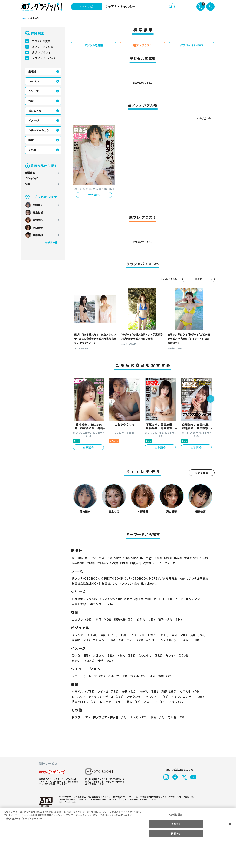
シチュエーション (38, 130)
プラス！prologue (110, 599)
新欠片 (114, 563)
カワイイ (176, 655)
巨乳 (109, 635)
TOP (23, 18)
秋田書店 (77, 558)
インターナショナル (163, 640)
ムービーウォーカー (165, 563)
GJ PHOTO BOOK (134, 578)
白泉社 (124, 563)
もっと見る (201, 472)
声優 (168, 692)
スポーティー (131, 640)
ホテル (139, 676)
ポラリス (95, 604)
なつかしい (149, 655)
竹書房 (91, 563)
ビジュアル (34, 111)
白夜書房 (135, 563)
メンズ (138, 717)
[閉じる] (230, 824)
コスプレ (83, 619)
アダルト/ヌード (178, 702)
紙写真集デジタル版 (84, 599)
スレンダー (85, 635)
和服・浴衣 (169, 619)
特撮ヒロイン (85, 702)
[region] (118, 824)
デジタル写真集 (41, 41)
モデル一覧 (51, 242)
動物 (157, 717)
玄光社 (157, 558)
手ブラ (81, 717)
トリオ (97, 676)
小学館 (203, 558)
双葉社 (147, 563)
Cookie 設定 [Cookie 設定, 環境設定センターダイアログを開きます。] (175, 814)
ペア (79, 676)
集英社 (177, 558)
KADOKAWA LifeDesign (137, 558)
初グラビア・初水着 (110, 717)
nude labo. (110, 604)
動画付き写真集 (133, 599)
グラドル (84, 692)
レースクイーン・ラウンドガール (98, 697)
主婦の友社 (191, 558)
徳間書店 (103, 563)
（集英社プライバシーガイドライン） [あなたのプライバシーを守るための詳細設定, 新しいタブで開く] (24, 818)
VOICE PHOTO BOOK (158, 599)
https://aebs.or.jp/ (67, 802)
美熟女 (126, 655)
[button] (210, 399)
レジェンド (112, 702)
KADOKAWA (113, 558)
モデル (148, 692)
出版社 (32, 71)
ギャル (191, 640)
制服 (103, 619)
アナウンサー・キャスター (148, 697)
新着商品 (30, 172)
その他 (32, 150)
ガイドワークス (94, 558)
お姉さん (104, 655)
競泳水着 (124, 619)
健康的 (81, 640)
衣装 (31, 101)
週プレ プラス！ (41, 52)
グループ (118, 676)
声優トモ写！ (80, 604)
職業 (31, 140)
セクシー (201, 655)
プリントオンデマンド (187, 599)
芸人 (133, 702)
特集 (27, 184)
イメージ (33, 120)
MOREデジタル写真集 (161, 578)
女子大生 (188, 692)
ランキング (31, 178)
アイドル (108, 692)
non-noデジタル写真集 (190, 578)
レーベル (33, 81)
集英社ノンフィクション (116, 583)
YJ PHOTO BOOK (111, 578)
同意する (175, 833)
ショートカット (153, 635)
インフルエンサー (188, 697)
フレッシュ (104, 640)
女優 (129, 692)
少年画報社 (79, 563)
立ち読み (94, 195)
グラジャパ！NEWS (43, 58)
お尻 (128, 635)
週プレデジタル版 (42, 47)
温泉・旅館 (161, 676)
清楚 (80, 661)
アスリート (154, 702)
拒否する (175, 823)
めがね (145, 619)
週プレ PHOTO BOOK (85, 578)
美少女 (81, 655)
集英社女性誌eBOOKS (86, 583)
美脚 (178, 635)
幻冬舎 (167, 558)
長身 (196, 635)
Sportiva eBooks (144, 583)
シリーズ (33, 91)
